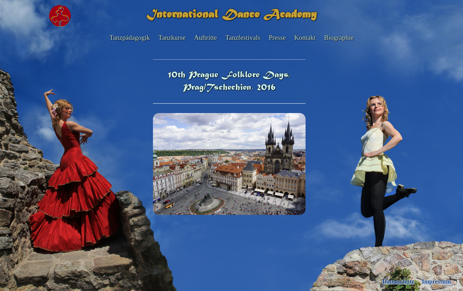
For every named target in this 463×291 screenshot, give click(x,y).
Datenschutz (398, 281)
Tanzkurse (172, 37)
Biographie (339, 37)
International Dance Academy (231, 15)
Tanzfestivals (242, 37)
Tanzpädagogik (129, 37)
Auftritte (205, 37)
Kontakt (304, 37)
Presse (277, 37)
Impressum (436, 281)
